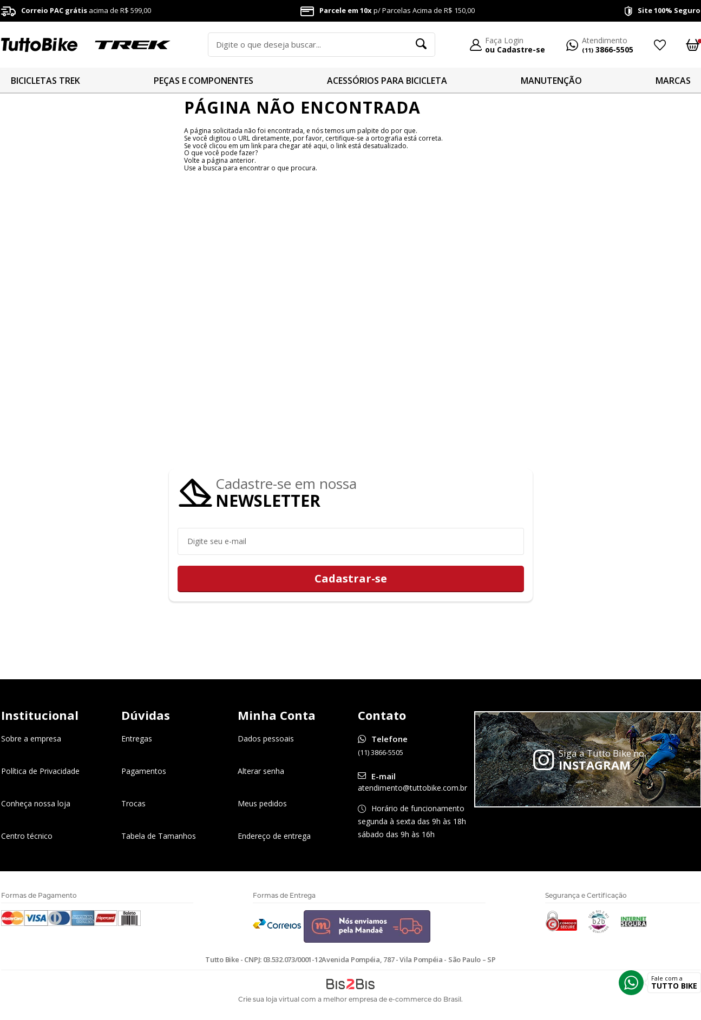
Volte (192, 160)
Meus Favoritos (659, 44)
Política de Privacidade (40, 771)
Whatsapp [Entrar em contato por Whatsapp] (631, 982)
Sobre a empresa (31, 739)
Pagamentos (143, 771)
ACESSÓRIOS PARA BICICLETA (387, 81)
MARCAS (673, 81)
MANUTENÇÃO (551, 81)
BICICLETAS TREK (45, 81)
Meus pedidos (262, 804)
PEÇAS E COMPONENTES (203, 81)
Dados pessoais (266, 739)
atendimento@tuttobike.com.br (412, 788)
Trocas (133, 804)
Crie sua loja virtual (268, 1000)
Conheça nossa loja (35, 804)
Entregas (136, 739)
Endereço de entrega (274, 836)
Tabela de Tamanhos (158, 836)
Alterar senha (261, 771)
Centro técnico (27, 836)
